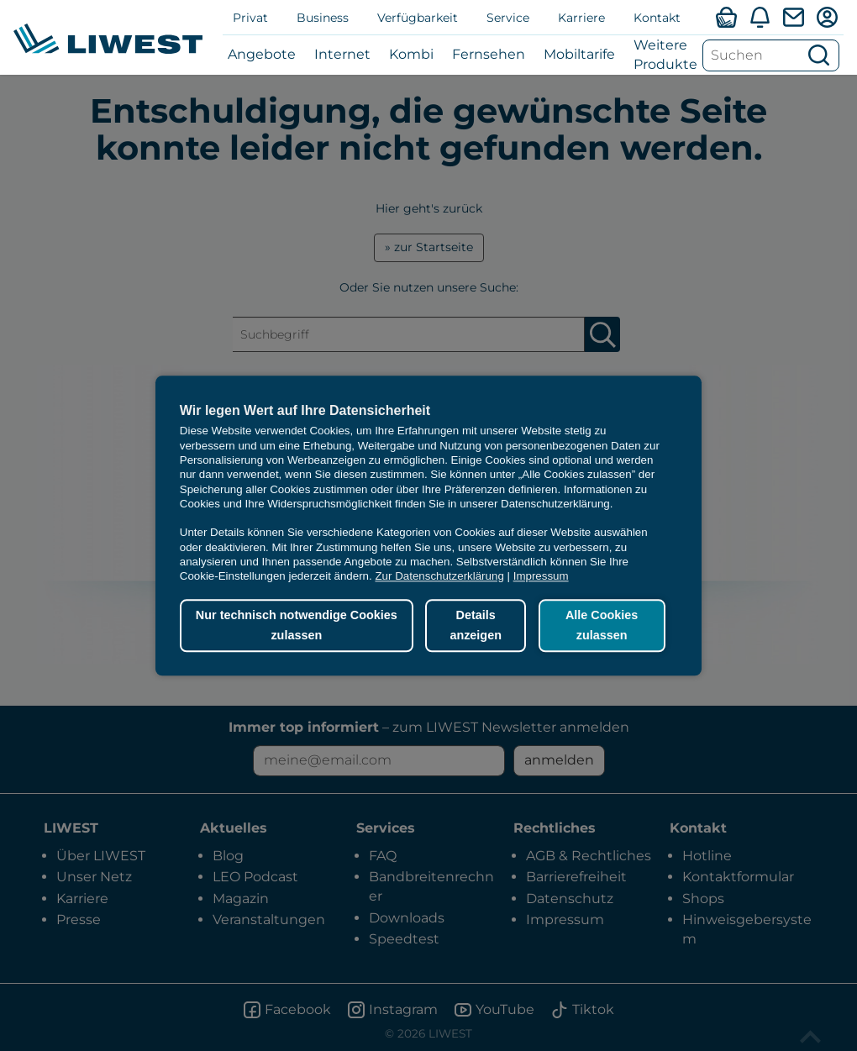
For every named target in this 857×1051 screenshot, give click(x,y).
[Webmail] (793, 17)
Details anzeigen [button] (476, 626)
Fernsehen (488, 54)
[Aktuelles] (759, 17)
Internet (342, 54)
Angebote (262, 54)
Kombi (411, 54)
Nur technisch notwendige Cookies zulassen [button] (296, 626)
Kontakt (657, 17)
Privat (250, 17)
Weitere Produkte (665, 54)
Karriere (581, 17)
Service (507, 17)
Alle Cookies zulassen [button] (601, 626)
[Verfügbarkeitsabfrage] (726, 17)
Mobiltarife (579, 54)
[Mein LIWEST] (827, 17)
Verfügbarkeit (417, 17)
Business (323, 17)
